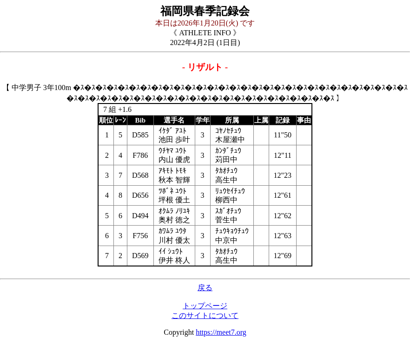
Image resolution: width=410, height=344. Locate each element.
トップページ (205, 306)
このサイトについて (205, 315)
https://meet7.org (221, 332)
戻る (205, 288)
